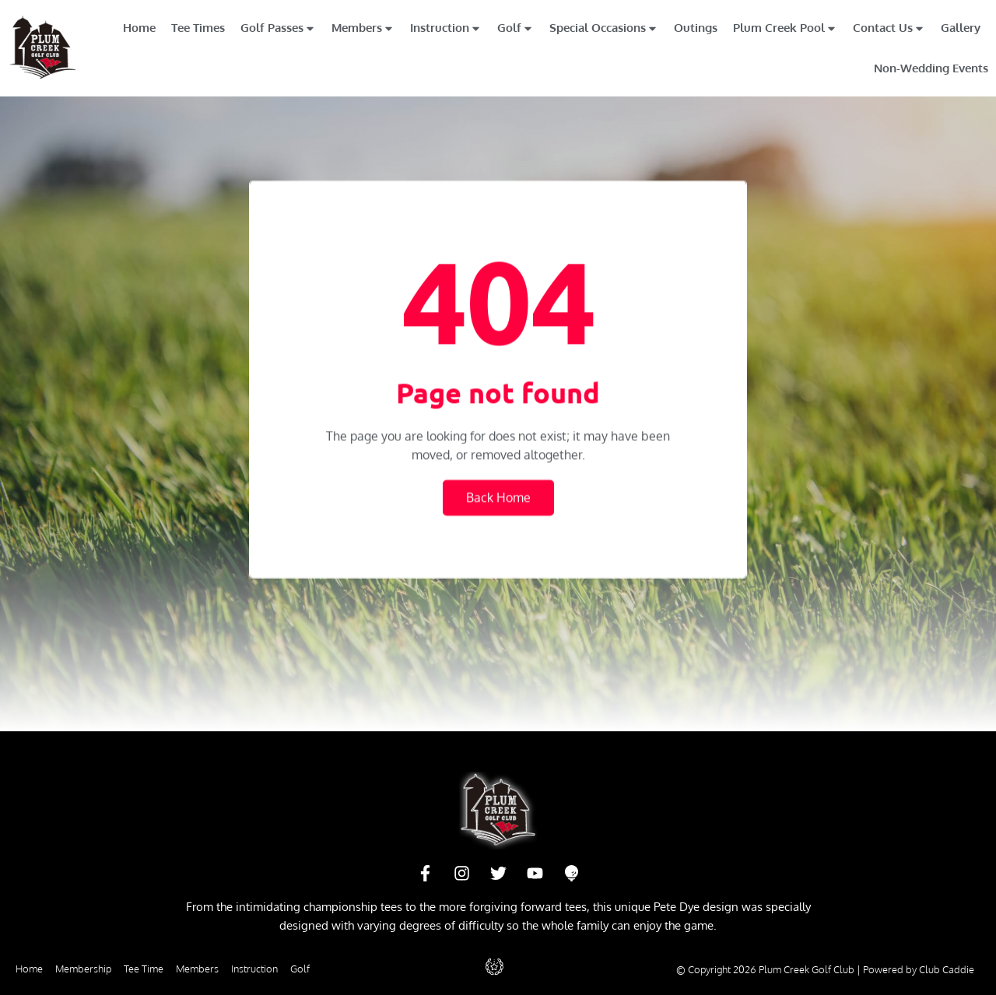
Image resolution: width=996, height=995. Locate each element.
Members (363, 28)
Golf (515, 28)
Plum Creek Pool (785, 28)
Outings (695, 27)
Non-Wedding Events (931, 68)
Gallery (960, 27)
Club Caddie (946, 969)
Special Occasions (603, 28)
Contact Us (889, 28)
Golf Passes (278, 28)
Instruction (446, 28)
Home (139, 27)
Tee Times (198, 27)
